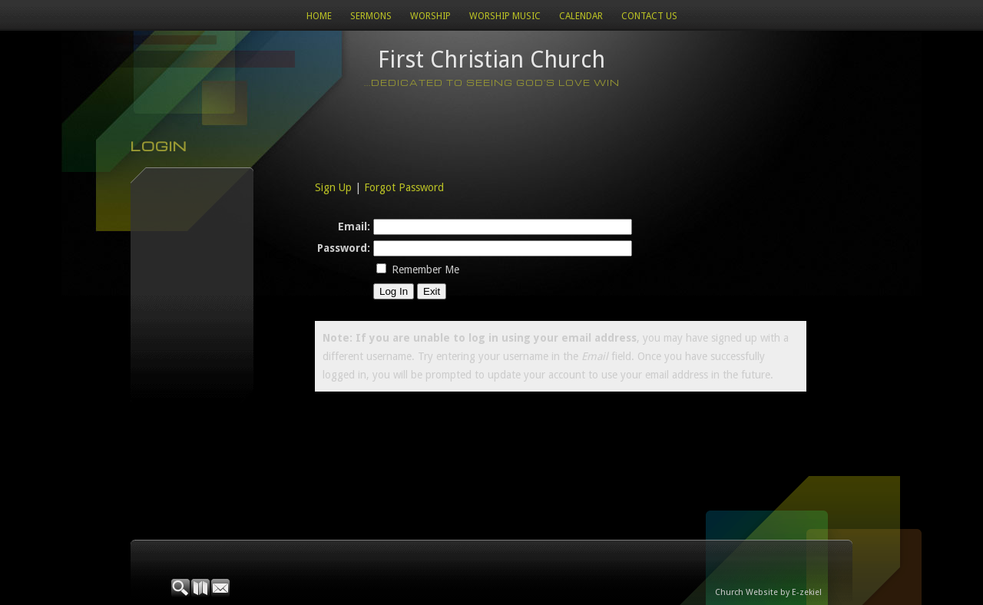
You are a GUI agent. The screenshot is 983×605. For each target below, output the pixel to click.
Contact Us (649, 16)
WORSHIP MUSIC (505, 16)
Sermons (371, 16)
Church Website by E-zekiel (768, 592)
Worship (430, 16)
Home (319, 16)
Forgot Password (404, 187)
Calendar (581, 16)
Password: (343, 248)
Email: (354, 226)
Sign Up (333, 187)
